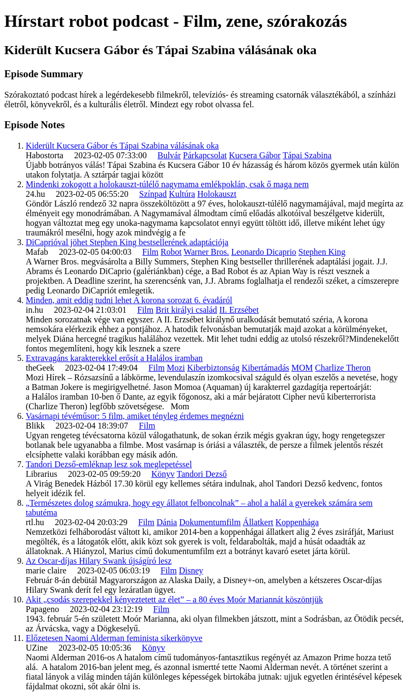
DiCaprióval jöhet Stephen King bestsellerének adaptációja (127, 242)
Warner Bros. (206, 251)
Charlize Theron (343, 367)
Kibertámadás (266, 367)
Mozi (176, 367)
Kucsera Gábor (254, 155)
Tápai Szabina (307, 155)
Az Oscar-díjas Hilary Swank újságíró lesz (99, 560)
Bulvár (169, 155)
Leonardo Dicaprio (263, 251)
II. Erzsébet (239, 309)
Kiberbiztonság (213, 367)
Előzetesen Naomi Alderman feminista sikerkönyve (114, 638)
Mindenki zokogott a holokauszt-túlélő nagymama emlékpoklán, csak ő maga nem (167, 184)
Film (150, 251)
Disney (191, 570)
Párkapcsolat (205, 155)
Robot (171, 251)
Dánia (167, 522)
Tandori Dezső (201, 473)
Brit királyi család (186, 309)
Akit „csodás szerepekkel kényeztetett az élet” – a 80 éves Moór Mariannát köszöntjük (174, 599)
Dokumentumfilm (210, 522)
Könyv (163, 473)
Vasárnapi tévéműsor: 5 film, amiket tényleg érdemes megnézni (135, 416)
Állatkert (258, 522)
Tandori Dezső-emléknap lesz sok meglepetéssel (109, 464)
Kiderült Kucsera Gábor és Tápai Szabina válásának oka (122, 145)
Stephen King (322, 251)
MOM (302, 367)
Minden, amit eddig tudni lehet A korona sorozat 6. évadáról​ (129, 300)
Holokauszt (216, 193)
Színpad (153, 193)
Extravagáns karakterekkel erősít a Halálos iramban (114, 358)
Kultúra (182, 193)
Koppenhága (297, 522)
